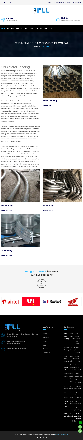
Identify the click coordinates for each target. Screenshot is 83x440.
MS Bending (7, 205)
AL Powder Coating (78, 394)
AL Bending (6, 250)
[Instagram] (7, 2)
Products (29, 28)
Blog (44, 345)
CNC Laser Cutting (66, 336)
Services (19, 28)
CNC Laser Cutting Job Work (77, 338)
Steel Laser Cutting (77, 349)
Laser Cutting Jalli (72, 358)
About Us (10, 28)
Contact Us (48, 28)
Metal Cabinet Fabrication (73, 367)
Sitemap (45, 349)
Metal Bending (50, 100)
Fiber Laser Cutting (72, 336)
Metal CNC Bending (66, 403)
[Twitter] (4, 2)
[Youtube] (10, 2)
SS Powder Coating (72, 394)
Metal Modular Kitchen (78, 416)
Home (3, 28)
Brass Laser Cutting (77, 358)
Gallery (39, 28)
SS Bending (48, 205)
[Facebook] (1, 2)
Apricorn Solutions (61, 434)
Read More (48, 106)
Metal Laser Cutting (66, 358)
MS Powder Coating (66, 394)
